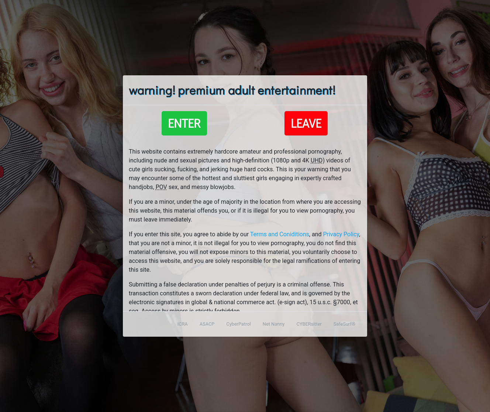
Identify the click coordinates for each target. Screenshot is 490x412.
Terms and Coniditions (279, 234)
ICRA (182, 324)
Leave (306, 123)
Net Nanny (274, 324)
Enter (184, 123)
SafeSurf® (344, 324)
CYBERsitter (308, 324)
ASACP (207, 324)
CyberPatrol (238, 324)
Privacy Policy (341, 234)
